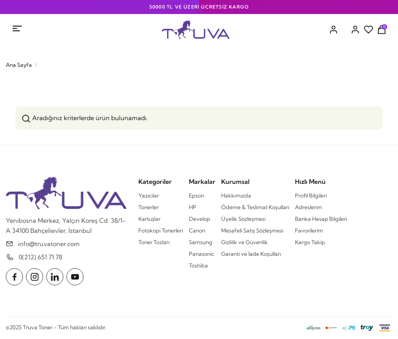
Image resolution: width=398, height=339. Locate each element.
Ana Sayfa (19, 64)
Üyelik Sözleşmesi (243, 218)
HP (192, 207)
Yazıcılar (148, 195)
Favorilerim (309, 230)
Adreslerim (308, 207)
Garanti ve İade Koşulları (251, 253)
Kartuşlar (149, 218)
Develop (199, 218)
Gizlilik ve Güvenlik (244, 242)
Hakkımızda (236, 195)
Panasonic (201, 253)
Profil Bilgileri (311, 195)
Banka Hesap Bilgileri (321, 218)
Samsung (200, 242)
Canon (197, 230)
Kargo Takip (310, 242)
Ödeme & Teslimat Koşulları (255, 207)
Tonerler (148, 207)
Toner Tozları (153, 242)
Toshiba (198, 265)
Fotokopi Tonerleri (160, 230)
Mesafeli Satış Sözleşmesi (252, 230)
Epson (196, 195)
